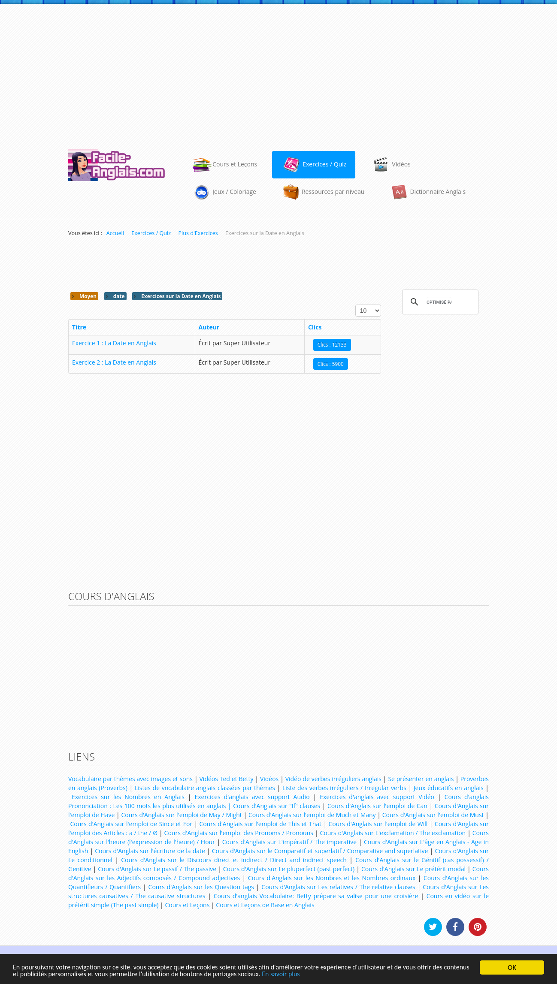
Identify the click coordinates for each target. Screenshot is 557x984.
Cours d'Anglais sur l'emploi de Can (377, 806)
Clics (315, 327)
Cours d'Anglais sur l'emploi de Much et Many (312, 815)
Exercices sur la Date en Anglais (180, 296)
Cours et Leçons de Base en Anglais (265, 905)
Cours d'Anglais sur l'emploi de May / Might (181, 815)
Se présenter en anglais (421, 779)
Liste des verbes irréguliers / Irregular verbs (344, 788)
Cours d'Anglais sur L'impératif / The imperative (289, 842)
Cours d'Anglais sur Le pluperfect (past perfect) (288, 869)
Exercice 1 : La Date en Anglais (114, 343)
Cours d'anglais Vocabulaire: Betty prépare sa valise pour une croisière (316, 896)
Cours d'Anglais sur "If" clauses (276, 806)
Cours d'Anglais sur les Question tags (201, 887)
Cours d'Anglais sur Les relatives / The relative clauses (338, 887)
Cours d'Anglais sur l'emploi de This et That (261, 824)
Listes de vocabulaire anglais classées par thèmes (205, 788)
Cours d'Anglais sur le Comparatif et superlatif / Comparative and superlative (320, 851)
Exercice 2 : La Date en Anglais (114, 362)
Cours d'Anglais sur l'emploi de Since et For (131, 824)
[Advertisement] (278, 72)
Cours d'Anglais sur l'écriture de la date (150, 851)
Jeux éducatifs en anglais (449, 788)
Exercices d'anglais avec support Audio (252, 797)
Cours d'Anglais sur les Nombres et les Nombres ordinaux (331, 878)
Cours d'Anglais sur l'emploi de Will (378, 824)
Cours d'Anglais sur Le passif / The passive (157, 869)
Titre (79, 327)
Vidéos (269, 779)
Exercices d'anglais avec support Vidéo (377, 797)
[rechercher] (439, 302)
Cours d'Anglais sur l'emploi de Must (433, 815)
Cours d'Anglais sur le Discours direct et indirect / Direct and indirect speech (234, 860)
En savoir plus (328, 974)
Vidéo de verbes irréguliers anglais (333, 779)
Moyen (87, 296)
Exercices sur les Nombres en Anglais (128, 797)
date (118, 296)
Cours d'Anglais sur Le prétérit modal (413, 869)
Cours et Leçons (187, 905)
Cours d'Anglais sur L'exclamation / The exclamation (393, 833)
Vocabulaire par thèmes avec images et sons (130, 779)
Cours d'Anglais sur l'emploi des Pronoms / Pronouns (238, 833)
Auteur (209, 327)
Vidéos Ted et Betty (227, 779)
